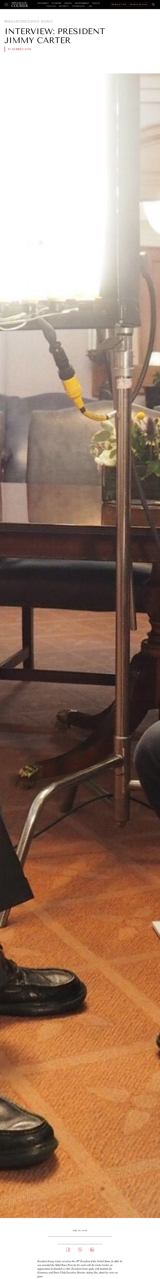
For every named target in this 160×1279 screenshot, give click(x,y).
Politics (51, 6)
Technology (78, 6)
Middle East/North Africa (21, 21)
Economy (56, 3)
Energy (68, 3)
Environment (82, 3)
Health (96, 3)
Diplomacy (43, 3)
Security (64, 6)
